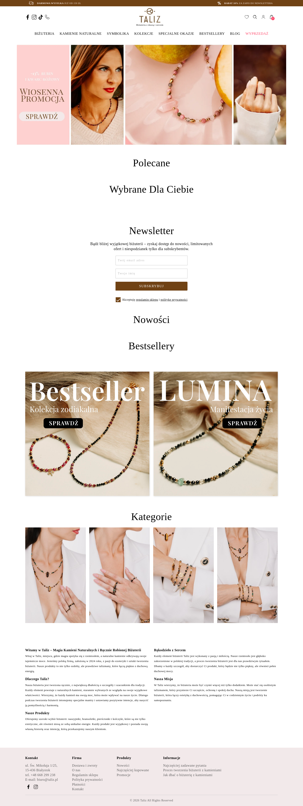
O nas (76, 770)
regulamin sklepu (147, 299)
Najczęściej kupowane (133, 770)
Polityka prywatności (87, 779)
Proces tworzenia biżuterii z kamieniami (192, 770)
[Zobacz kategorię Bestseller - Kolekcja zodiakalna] (87, 434)
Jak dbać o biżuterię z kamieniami (188, 775)
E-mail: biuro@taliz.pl (41, 779)
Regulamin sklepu (85, 775)
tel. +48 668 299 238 (40, 775)
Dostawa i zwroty (84, 765)
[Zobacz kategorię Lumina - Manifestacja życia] (216, 434)
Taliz (143, 800)
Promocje (123, 775)
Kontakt (78, 789)
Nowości (123, 765)
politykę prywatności (174, 299)
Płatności (78, 784)
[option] (151, 94)
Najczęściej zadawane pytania (184, 765)
